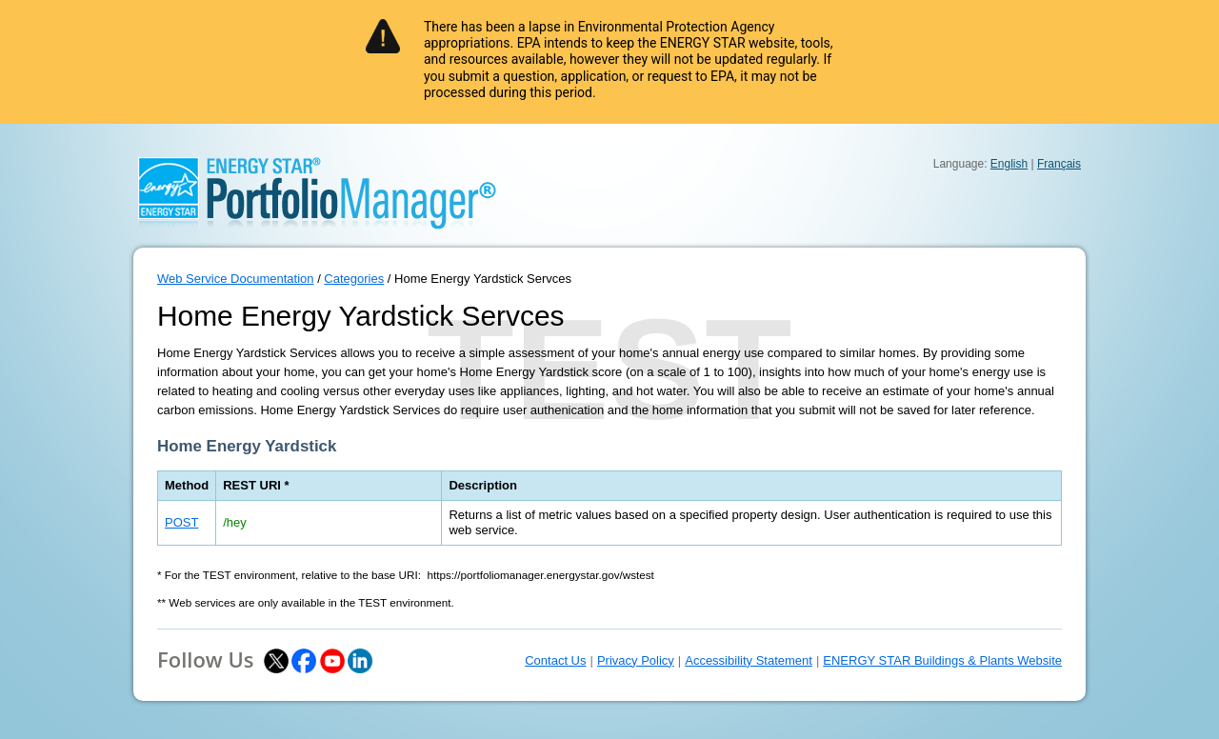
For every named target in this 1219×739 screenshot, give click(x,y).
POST (181, 522)
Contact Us (555, 660)
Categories (354, 278)
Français (1059, 163)
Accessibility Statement (748, 660)
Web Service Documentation (235, 278)
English (1009, 163)
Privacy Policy (635, 660)
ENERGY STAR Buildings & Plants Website (942, 660)
